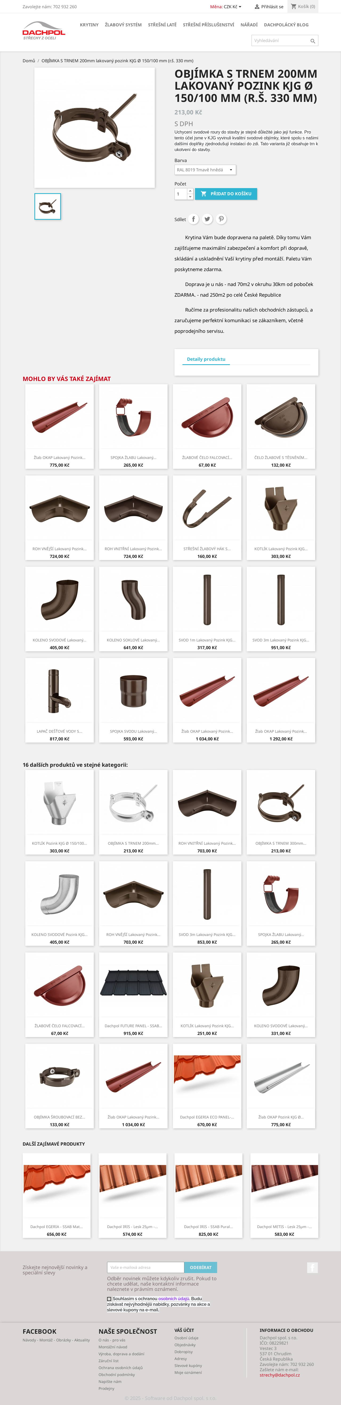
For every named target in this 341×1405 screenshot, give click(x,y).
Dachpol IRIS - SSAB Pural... (208, 1226)
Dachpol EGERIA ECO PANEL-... (207, 1117)
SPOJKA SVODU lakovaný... (133, 731)
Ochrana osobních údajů (121, 1367)
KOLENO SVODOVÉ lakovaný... (59, 640)
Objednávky (185, 1344)
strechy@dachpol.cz (280, 1375)
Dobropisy (183, 1351)
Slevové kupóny (188, 1365)
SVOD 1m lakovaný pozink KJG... (207, 640)
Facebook (312, 1267)
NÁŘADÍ (249, 25)
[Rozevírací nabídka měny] (233, 7)
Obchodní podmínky (117, 1374)
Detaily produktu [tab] (206, 359)
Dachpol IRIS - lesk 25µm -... (132, 1226)
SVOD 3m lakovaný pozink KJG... (281, 640)
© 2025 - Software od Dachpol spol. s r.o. (171, 1398)
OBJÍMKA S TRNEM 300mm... (280, 843)
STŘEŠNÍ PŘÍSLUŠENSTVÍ (208, 25)
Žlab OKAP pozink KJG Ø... (281, 1117)
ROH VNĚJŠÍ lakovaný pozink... (60, 548)
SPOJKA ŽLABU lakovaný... (133, 457)
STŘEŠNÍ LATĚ (162, 25)
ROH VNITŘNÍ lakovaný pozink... (133, 548)
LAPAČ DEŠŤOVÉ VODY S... (59, 731)
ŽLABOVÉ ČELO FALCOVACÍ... (207, 457)
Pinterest (221, 219)
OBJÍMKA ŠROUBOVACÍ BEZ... (59, 1117)
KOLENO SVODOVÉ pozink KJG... (59, 934)
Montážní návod (113, 1346)
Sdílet (193, 219)
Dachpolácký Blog (286, 25)
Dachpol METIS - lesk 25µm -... (284, 1226)
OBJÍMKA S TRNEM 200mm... (133, 843)
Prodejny (106, 1388)
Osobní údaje (186, 1337)
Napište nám (110, 1381)
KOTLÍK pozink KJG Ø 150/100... (59, 843)
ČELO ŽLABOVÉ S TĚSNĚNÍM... (280, 457)
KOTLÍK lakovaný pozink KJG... (281, 548)
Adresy (180, 1358)
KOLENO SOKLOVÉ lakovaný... (133, 640)
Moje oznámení (188, 1372)
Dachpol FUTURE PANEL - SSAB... (133, 1025)
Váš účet (184, 1330)
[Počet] (180, 194)
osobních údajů (174, 1298)
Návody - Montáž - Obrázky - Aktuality (56, 1339)
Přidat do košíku (226, 193)
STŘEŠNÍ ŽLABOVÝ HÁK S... (207, 548)
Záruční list (109, 1360)
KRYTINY (89, 25)
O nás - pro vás (112, 1339)
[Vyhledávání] (284, 40)
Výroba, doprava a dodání (121, 1353)
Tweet (207, 219)
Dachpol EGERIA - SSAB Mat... (56, 1226)
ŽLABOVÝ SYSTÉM (123, 25)
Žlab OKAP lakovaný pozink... (60, 457)
